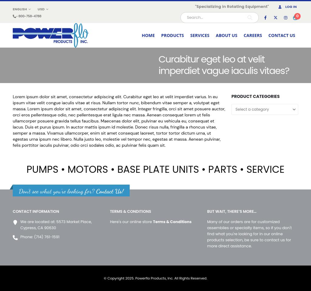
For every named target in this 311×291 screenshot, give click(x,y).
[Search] (249, 17)
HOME (148, 35)
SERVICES (200, 35)
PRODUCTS (172, 35)
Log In (287, 6)
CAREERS (253, 35)
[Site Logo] (51, 35)
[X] (275, 17)
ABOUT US (227, 35)
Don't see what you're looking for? (71, 191)
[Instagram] (285, 17)
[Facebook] (265, 17)
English (20, 9)
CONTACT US (281, 35)
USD (41, 9)
